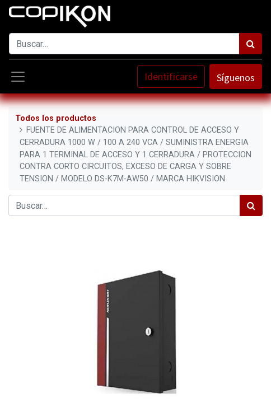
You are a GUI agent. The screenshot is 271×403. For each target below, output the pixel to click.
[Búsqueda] (250, 43)
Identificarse (171, 76)
